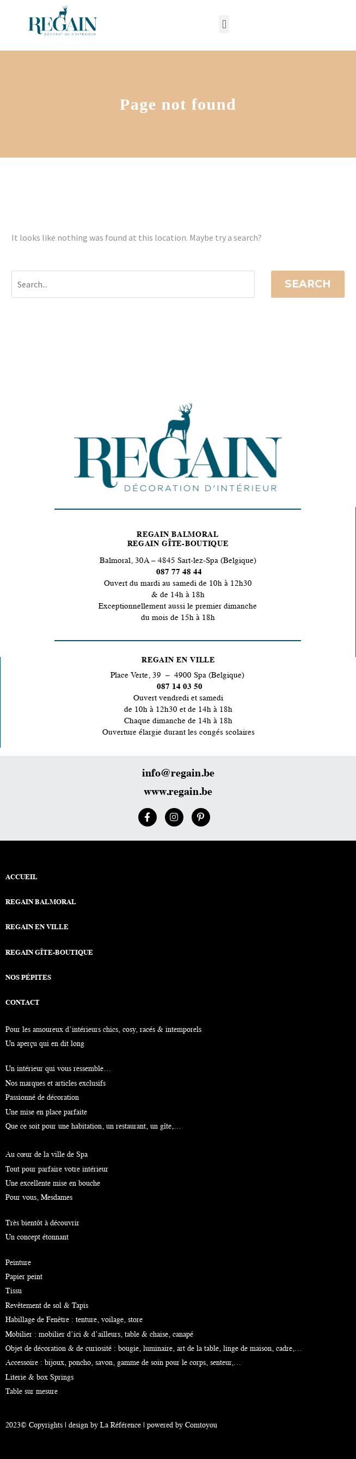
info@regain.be (178, 773)
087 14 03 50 (179, 687)
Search (308, 284)
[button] (224, 24)
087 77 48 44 (178, 572)
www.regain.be (178, 792)
